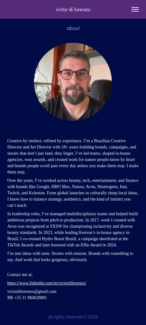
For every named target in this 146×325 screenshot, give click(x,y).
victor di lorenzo (73, 9)
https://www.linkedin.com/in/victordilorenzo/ (46, 283)
